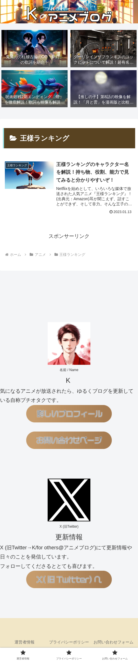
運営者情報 (24, 642)
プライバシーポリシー (69, 642)
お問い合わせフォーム (113, 642)
